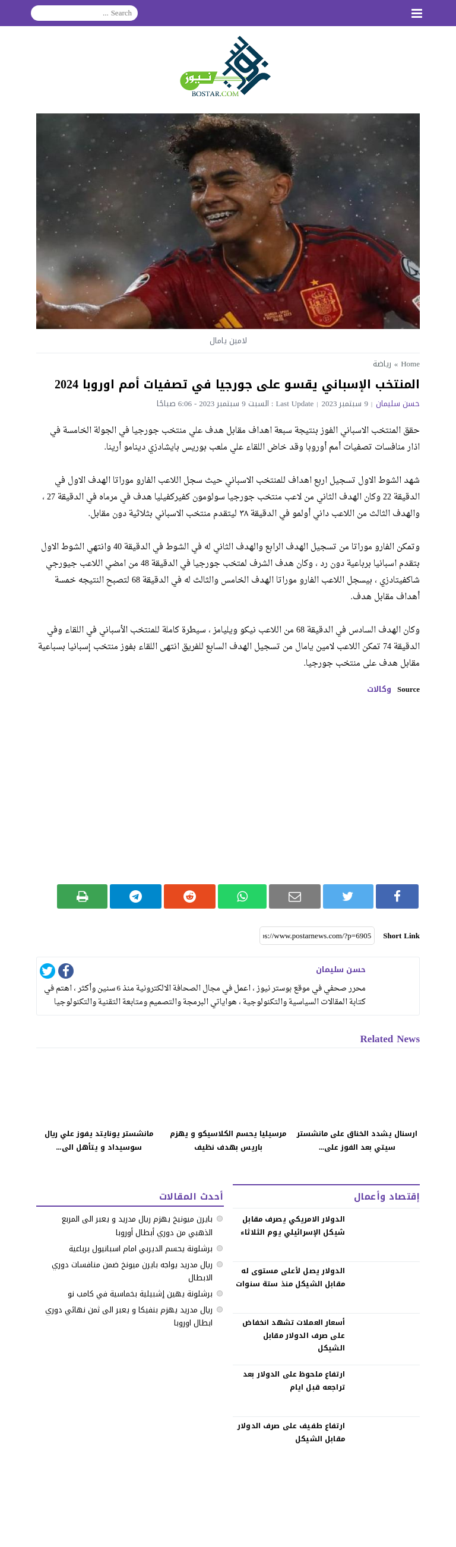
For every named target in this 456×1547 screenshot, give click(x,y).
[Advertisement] (228, 789)
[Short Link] (317, 935)
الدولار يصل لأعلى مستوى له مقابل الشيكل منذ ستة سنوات (290, 1277)
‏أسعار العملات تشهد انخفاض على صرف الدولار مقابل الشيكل (293, 1335)
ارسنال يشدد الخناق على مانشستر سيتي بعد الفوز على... (357, 1140)
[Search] (84, 13)
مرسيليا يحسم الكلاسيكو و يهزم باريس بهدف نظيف (228, 1140)
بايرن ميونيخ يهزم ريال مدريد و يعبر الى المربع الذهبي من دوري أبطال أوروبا (137, 1225)
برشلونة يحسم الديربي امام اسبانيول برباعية (141, 1248)
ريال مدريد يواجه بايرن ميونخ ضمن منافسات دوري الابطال (132, 1271)
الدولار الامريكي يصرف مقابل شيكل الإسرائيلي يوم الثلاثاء (292, 1226)
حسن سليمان (398, 403)
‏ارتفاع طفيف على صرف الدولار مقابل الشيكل (291, 1432)
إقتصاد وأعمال (387, 1196)
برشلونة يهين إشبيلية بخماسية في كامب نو (140, 1293)
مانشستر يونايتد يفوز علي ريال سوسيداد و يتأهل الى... (99, 1140)
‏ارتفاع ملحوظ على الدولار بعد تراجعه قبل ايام (294, 1381)
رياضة (382, 363)
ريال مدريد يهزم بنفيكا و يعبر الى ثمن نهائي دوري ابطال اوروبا (129, 1316)
